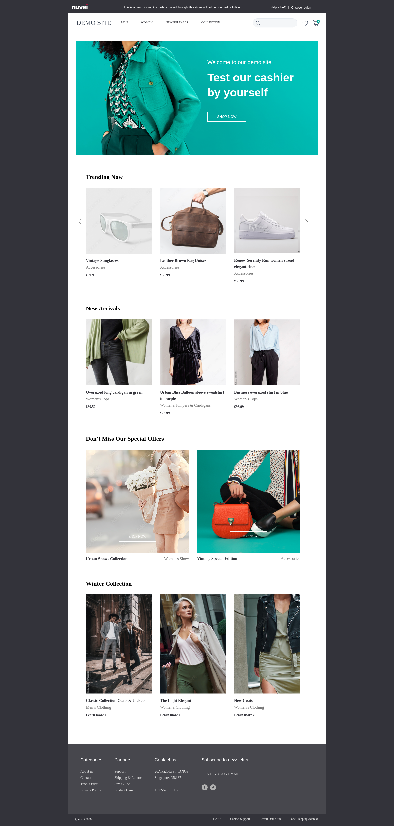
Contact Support (240, 819)
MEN (124, 22)
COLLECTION (210, 22)
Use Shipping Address (304, 819)
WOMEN (147, 22)
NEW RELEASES (177, 22)
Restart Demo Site (270, 819)
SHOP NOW (227, 117)
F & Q (217, 819)
